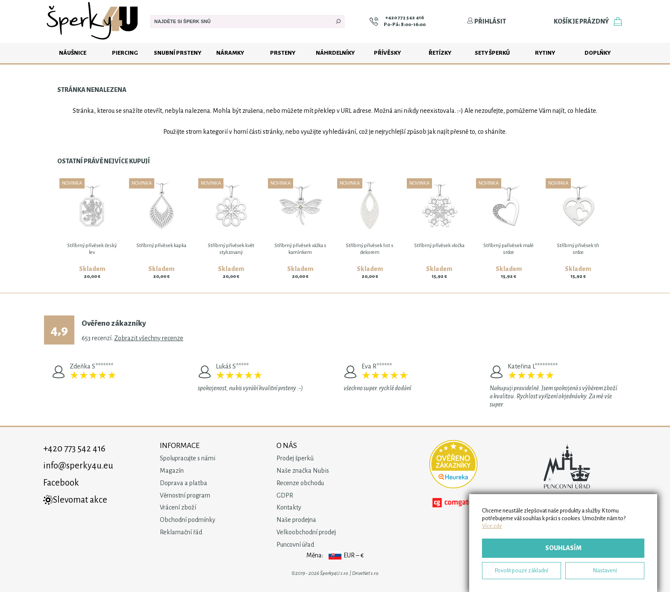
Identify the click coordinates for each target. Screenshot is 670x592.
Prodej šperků (295, 458)
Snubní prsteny (177, 53)
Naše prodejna (296, 519)
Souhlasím (563, 548)
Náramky (230, 53)
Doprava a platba (183, 483)
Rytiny (545, 53)
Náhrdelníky (335, 53)
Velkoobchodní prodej (306, 532)
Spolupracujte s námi (187, 458)
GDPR (284, 495)
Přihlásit (486, 21)
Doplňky (598, 53)
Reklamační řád (181, 532)
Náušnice (72, 53)
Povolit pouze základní (521, 570)
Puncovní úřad (295, 544)
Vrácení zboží (178, 507)
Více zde (492, 526)
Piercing (125, 53)
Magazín (172, 470)
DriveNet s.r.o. (365, 573)
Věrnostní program (185, 495)
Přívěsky (387, 53)
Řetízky (440, 53)
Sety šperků (492, 53)
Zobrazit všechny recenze (148, 338)
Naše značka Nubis (302, 470)
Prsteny (282, 53)
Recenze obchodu (300, 483)
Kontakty (288, 507)
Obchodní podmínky (187, 519)
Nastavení (605, 570)
